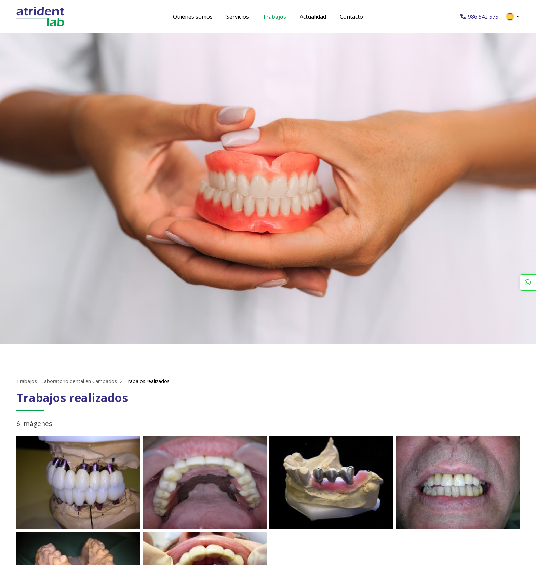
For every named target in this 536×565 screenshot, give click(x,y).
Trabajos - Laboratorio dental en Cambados (66, 381)
